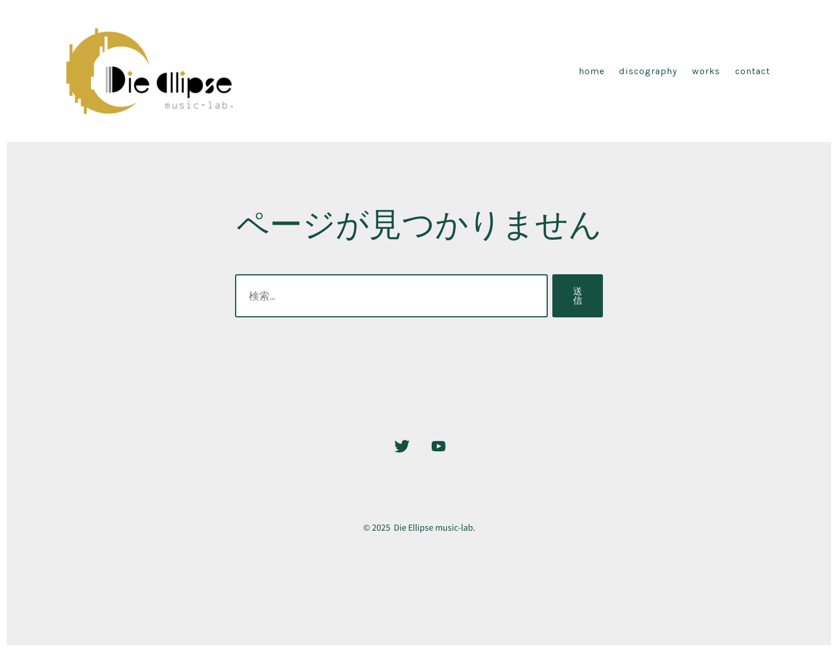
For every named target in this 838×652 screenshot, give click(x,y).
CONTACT (752, 71)
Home (592, 71)
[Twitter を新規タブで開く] (401, 446)
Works (706, 71)
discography (648, 71)
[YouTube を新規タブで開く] (438, 446)
